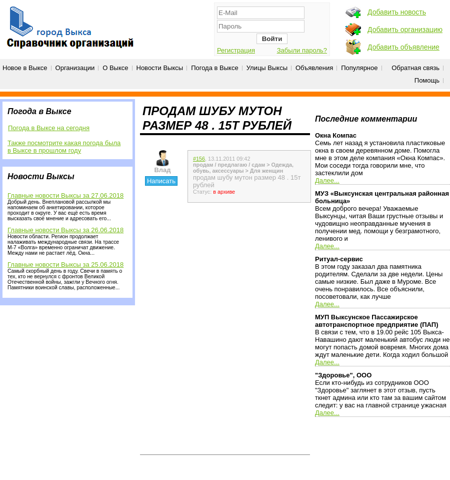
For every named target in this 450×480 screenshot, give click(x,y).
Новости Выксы (160, 68)
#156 (199, 159)
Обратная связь (416, 68)
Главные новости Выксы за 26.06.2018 (66, 230)
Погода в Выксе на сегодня (49, 128)
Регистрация (236, 50)
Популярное (359, 68)
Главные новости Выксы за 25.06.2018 (66, 264)
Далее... (327, 180)
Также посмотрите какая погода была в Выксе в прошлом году (64, 146)
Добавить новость (397, 12)
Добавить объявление (404, 47)
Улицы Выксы (267, 68)
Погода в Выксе (214, 68)
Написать (161, 181)
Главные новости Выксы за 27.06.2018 (66, 195)
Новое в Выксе (25, 68)
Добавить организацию (405, 30)
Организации (75, 68)
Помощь (427, 80)
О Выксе (115, 68)
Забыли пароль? (302, 50)
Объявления (314, 68)
